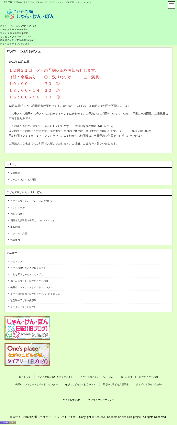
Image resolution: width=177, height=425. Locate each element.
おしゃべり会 (17, 214)
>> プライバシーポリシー (100, 399)
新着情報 (15, 173)
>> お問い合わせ (71, 399)
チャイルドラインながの (23, 307)
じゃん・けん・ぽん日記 (23, 179)
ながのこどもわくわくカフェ (80, 384)
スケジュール (17, 207)
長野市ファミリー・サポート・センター (31, 287)
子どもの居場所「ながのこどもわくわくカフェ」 (36, 294)
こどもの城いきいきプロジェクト (28, 268)
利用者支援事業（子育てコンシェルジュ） (32, 220)
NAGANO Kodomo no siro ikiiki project (117, 417)
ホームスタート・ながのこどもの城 (29, 281)
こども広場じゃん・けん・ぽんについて (31, 201)
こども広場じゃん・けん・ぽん (26, 274)
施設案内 (15, 240)
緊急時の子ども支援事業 (23, 300)
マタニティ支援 (18, 233)
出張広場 (15, 227)
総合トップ (16, 261)
